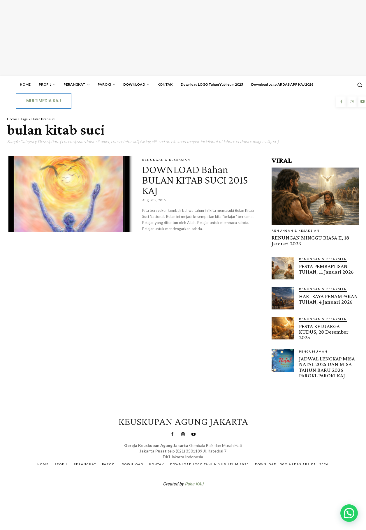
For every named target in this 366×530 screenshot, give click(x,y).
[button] (349, 513)
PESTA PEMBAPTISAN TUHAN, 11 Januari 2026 (326, 268)
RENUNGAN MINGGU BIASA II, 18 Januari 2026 (310, 240)
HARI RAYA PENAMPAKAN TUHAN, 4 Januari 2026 (328, 298)
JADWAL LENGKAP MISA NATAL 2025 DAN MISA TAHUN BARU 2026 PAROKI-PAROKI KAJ (327, 366)
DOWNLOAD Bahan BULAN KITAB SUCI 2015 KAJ (198, 180)
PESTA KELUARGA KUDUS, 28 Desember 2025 (324, 331)
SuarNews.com (174, 498)
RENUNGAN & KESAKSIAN (166, 159)
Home (12, 119)
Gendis (200, 498)
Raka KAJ (194, 483)
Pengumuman (313, 351)
